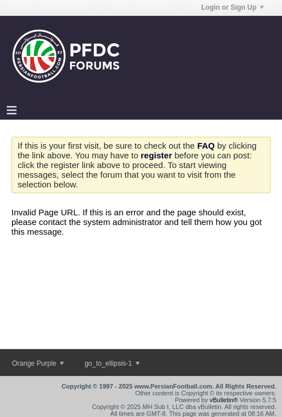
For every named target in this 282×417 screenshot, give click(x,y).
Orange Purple (38, 363)
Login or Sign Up (232, 7)
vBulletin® (224, 399)
